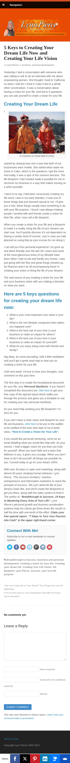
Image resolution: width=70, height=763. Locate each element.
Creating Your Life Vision (37, 567)
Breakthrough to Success (21, 559)
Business (26, 65)
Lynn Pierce (12, 65)
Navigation (16, 4)
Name (47, 669)
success (35, 570)
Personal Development (43, 65)
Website (43, 694)
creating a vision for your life (36, 563)
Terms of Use (11, 738)
